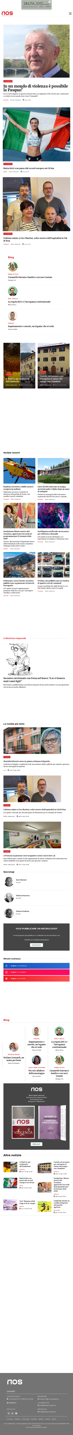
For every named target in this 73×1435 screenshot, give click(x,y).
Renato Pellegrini (15, 100)
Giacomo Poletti (12, 329)
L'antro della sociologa (36, 1067)
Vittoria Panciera (23, 896)
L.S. (4, 770)
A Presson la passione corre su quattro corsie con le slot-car (29, 856)
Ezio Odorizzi (21, 880)
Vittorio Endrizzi (22, 911)
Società (5, 100)
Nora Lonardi (36, 1076)
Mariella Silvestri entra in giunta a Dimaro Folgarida (26, 761)
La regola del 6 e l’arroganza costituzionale (29, 302)
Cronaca (6, 244)
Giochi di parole (14, 1054)
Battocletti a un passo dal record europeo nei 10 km (28, 168)
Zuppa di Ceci (13, 274)
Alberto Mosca (12, 304)
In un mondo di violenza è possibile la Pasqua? (35, 88)
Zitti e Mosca (13, 298)
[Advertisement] (36, 405)
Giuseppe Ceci (12, 280)
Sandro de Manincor (14, 1063)
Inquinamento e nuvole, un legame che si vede (31, 326)
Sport (5, 171)
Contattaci (36, 945)
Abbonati (36, 1144)
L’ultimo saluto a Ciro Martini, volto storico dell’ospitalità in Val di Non (34, 809)
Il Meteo (11, 323)
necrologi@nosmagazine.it (40, 940)
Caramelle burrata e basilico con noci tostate (30, 277)
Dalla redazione (14, 171)
